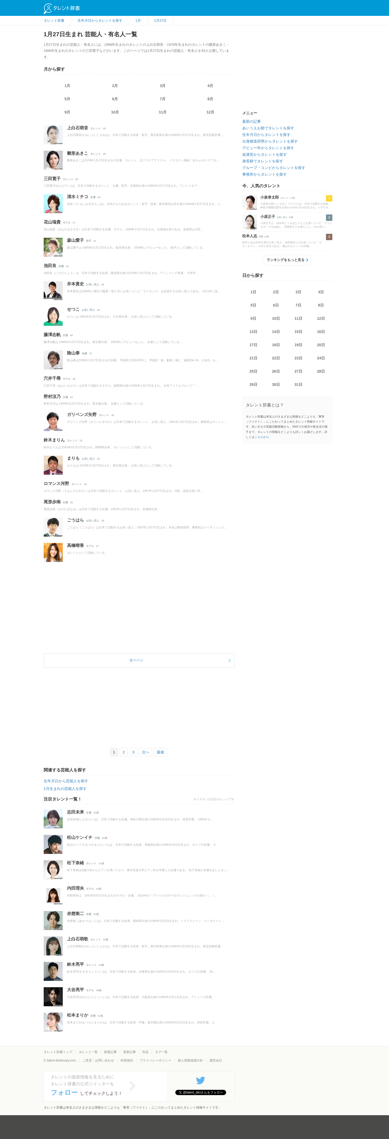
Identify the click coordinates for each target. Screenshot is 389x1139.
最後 (160, 752)
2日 (276, 292)
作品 (145, 1052)
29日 (253, 384)
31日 (298, 384)
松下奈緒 (75, 863)
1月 (67, 86)
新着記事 (110, 1052)
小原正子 (267, 216)
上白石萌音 (77, 128)
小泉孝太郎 (269, 197)
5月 (67, 99)
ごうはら (75, 520)
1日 (253, 292)
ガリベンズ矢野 (82, 414)
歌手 (88, 240)
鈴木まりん (54, 440)
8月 (210, 99)
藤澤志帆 (52, 334)
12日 (321, 318)
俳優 (61, 266)
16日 (321, 332)
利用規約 (126, 1060)
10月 (115, 112)
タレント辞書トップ (58, 1052)
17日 (253, 345)
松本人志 (249, 236)
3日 (298, 292)
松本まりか (77, 1015)
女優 (93, 197)
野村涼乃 (52, 396)
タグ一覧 (161, 1052)
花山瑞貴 (52, 222)
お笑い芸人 (92, 284)
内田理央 (75, 888)
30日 (276, 384)
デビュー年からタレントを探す (268, 148)
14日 (276, 332)
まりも (73, 458)
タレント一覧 (88, 1052)
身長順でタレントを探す (262, 161)
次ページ (136, 660)
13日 (253, 332)
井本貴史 (75, 284)
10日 (276, 318)
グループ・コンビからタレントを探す (273, 168)
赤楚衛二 (75, 913)
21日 (253, 358)
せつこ (73, 309)
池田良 (50, 265)
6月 (115, 99)
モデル (67, 222)
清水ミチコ (77, 196)
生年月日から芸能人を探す (66, 781)
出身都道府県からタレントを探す (270, 141)
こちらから (261, 436)
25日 (253, 371)
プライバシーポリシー (155, 1060)
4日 (321, 292)
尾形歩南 (52, 502)
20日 (321, 345)
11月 (163, 112)
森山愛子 (75, 240)
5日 (253, 305)
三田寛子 (52, 178)
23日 (298, 358)
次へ (145, 752)
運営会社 (215, 1060)
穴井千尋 (52, 378)
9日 (253, 318)
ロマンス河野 (56, 483)
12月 (210, 112)
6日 (276, 305)
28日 (321, 371)
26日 (276, 371)
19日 (298, 345)
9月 (67, 112)
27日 (298, 371)
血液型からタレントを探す (264, 154)
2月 (115, 86)
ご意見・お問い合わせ (98, 1060)
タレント (95, 128)
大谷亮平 (75, 989)
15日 (298, 332)
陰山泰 (73, 353)
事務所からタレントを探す (264, 174)
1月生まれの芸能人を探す (65, 788)
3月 (163, 86)
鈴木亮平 (75, 964)
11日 (298, 318)
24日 (321, 358)
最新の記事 (251, 121)
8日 (321, 305)
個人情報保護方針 (190, 1060)
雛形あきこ (77, 153)
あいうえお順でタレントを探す (268, 128)
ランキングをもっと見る (286, 260)
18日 (276, 345)
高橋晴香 (75, 545)
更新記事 (129, 1052)
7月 (163, 99)
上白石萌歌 (77, 939)
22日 (276, 358)
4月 (210, 86)
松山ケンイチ (79, 837)
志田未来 (75, 812)
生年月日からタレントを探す (266, 134)
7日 (298, 305)
